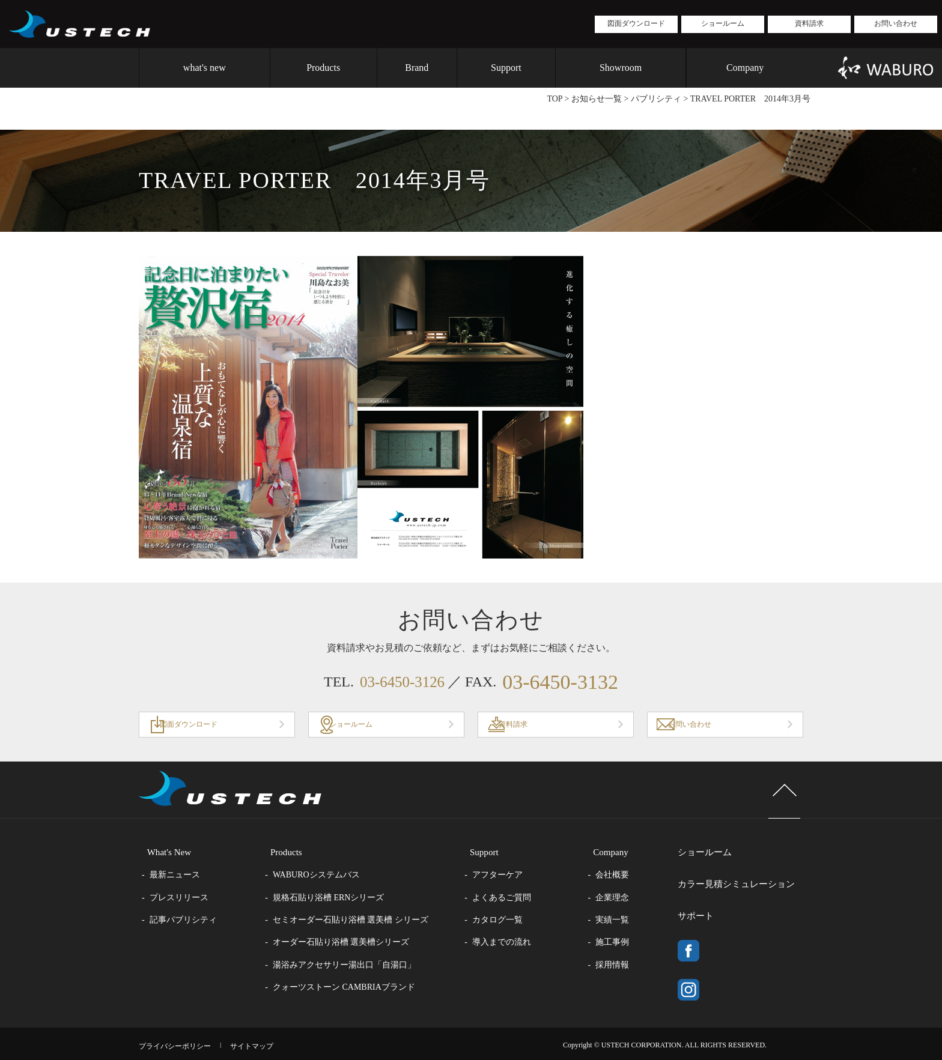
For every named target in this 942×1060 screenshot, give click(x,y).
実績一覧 (624, 920)
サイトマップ (268, 1041)
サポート (697, 902)
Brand (416, 67)
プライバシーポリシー (181, 1041)
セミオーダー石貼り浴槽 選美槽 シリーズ (355, 920)
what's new (204, 67)
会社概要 (624, 875)
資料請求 (809, 23)
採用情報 (624, 966)
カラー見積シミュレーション (740, 877)
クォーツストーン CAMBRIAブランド (348, 988)
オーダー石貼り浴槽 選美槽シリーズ (345, 943)
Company (745, 67)
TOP (554, 98)
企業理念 (624, 898)
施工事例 (624, 943)
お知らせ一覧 (596, 98)
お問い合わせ (895, 23)
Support (506, 67)
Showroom (621, 67)
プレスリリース (179, 898)
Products (323, 67)
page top (776, 799)
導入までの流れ (509, 943)
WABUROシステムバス (320, 875)
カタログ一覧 (505, 920)
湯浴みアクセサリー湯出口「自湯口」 (348, 966)
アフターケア (505, 875)
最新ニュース (175, 875)
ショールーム (722, 23)
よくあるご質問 (509, 898)
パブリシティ (656, 98)
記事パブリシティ (183, 920)
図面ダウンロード (636, 23)
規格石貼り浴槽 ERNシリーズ (333, 898)
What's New (162, 853)
